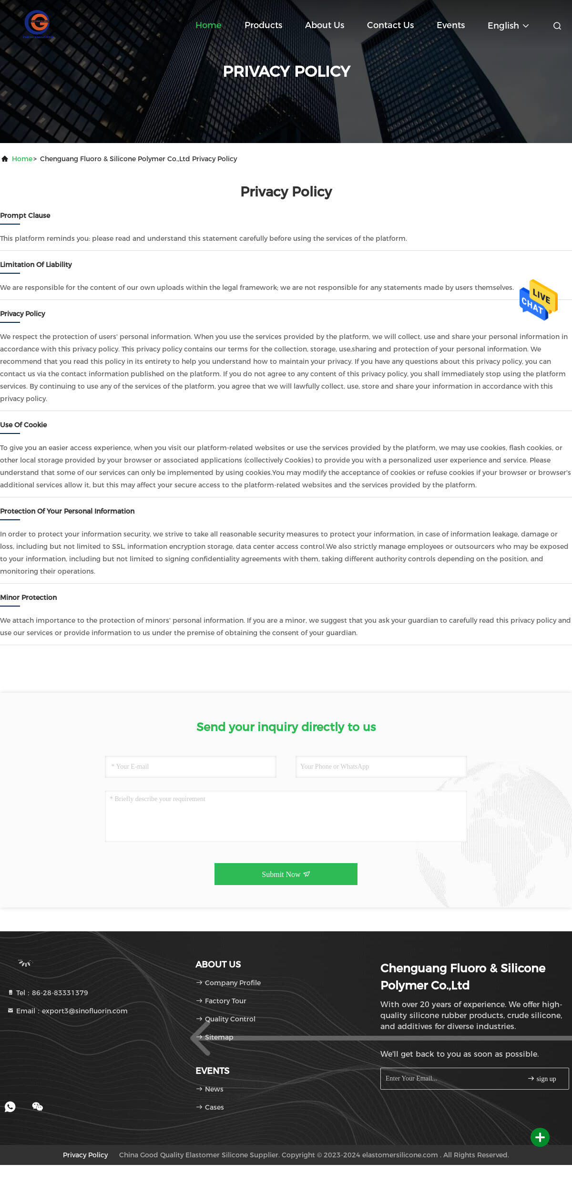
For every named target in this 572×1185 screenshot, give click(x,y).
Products (263, 25)
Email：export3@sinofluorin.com (67, 1011)
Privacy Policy (85, 1155)
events (451, 25)
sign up (541, 1078)
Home (208, 25)
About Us (324, 25)
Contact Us (390, 25)
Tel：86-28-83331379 (47, 993)
